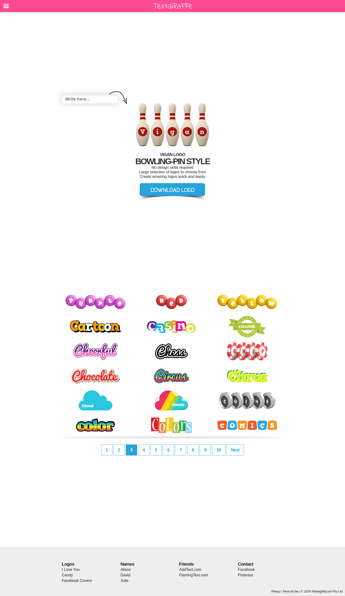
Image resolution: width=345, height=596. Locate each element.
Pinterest (245, 575)
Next (235, 450)
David (125, 575)
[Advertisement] (172, 53)
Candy (67, 575)
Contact (245, 564)
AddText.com (190, 570)
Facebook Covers (77, 581)
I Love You (71, 570)
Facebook (246, 570)
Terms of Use (290, 591)
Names (127, 564)
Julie (124, 581)
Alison (126, 570)
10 (219, 450)
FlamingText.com (193, 575)
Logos (68, 564)
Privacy (275, 591)
